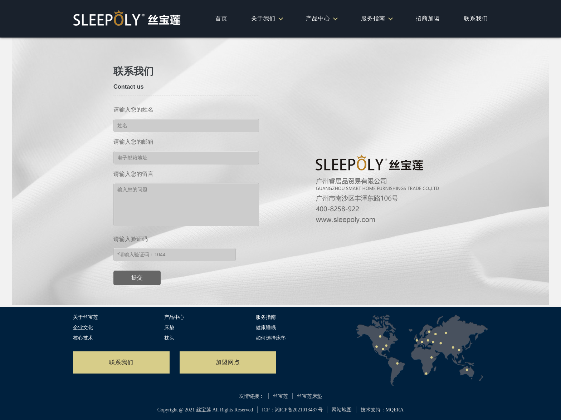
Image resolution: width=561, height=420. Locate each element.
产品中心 (321, 18)
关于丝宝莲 (85, 317)
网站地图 (342, 409)
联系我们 (476, 18)
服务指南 (376, 18)
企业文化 (83, 327)
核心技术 (83, 338)
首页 (221, 18)
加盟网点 (228, 362)
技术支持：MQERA (382, 409)
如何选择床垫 (271, 338)
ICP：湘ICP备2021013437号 (292, 409)
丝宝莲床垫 (309, 396)
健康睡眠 (266, 327)
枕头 (169, 338)
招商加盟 (428, 18)
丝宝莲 (280, 396)
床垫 (169, 327)
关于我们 (266, 18)
